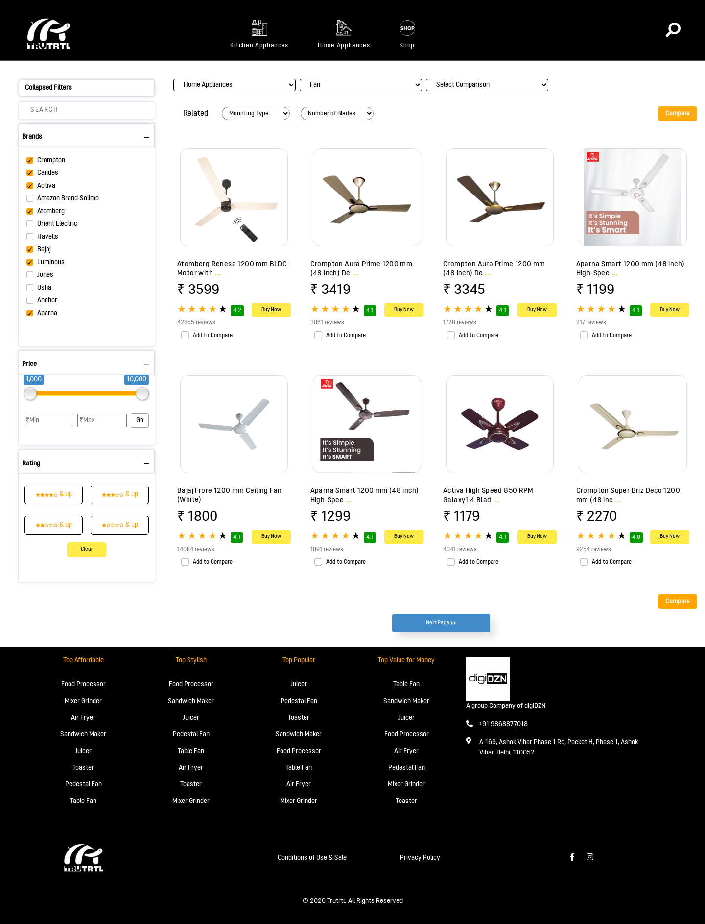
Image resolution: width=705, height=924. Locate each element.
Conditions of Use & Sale (312, 858)
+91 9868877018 (497, 724)
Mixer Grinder (83, 701)
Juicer (83, 751)
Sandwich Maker (83, 734)
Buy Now (271, 310)
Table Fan (83, 801)
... (217, 273)
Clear (87, 549)
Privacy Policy (420, 858)
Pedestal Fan (83, 784)
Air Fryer (83, 718)
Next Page (441, 623)
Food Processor (83, 684)
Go (139, 420)
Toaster (83, 768)
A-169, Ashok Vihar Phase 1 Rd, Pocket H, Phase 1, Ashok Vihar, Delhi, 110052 (558, 747)
